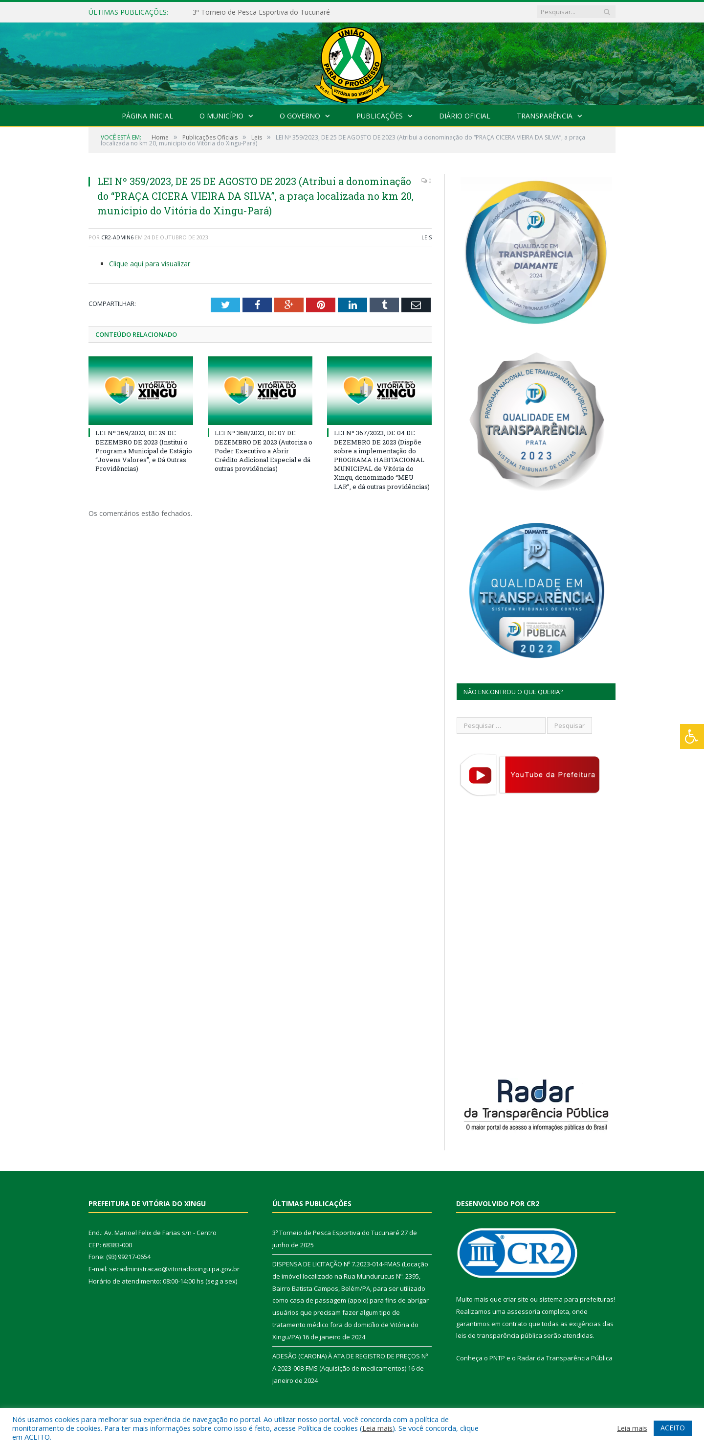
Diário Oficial (464, 115)
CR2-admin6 (117, 237)
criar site (515, 1299)
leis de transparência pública (499, 1335)
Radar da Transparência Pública (565, 1358)
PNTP (497, 1358)
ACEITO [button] (672, 1427)
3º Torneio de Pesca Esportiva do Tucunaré (261, 12)
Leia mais (377, 1428)
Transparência (544, 115)
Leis (426, 237)
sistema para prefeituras (576, 1299)
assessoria (523, 1311)
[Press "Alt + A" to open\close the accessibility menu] (692, 736)
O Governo (300, 115)
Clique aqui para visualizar (149, 263)
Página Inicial (147, 115)
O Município (221, 115)
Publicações (379, 115)
